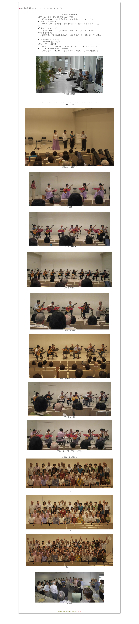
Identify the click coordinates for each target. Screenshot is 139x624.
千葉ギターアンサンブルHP (67, 612)
